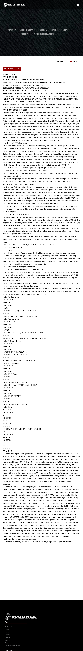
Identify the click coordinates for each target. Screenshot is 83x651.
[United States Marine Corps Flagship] (14, 3)
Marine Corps (41, 617)
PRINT (75, 62)
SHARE (60, 62)
